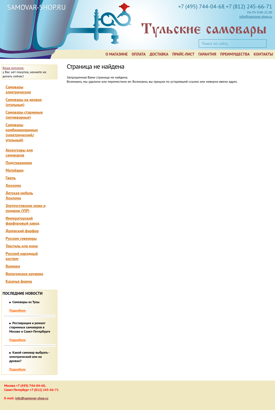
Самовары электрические (18, 89)
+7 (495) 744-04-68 (201, 6)
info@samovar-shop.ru (255, 16)
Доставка (159, 54)
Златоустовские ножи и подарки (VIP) (25, 208)
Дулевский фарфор (22, 230)
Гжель (11, 177)
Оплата (139, 54)
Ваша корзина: (13, 68)
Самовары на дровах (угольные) (24, 102)
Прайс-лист (183, 54)
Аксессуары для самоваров (19, 153)
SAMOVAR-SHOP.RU (36, 7)
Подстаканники (19, 162)
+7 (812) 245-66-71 (249, 6)
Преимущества (235, 54)
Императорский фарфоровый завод (22, 221)
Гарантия (207, 54)
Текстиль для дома (22, 245)
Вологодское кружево (24, 273)
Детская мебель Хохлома (19, 195)
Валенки (13, 266)
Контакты (263, 54)
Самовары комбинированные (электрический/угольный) (22, 132)
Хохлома (13, 185)
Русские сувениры (21, 238)
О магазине (117, 54)
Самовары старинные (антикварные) (24, 115)
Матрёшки (15, 170)
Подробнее (17, 310)
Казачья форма (19, 281)
